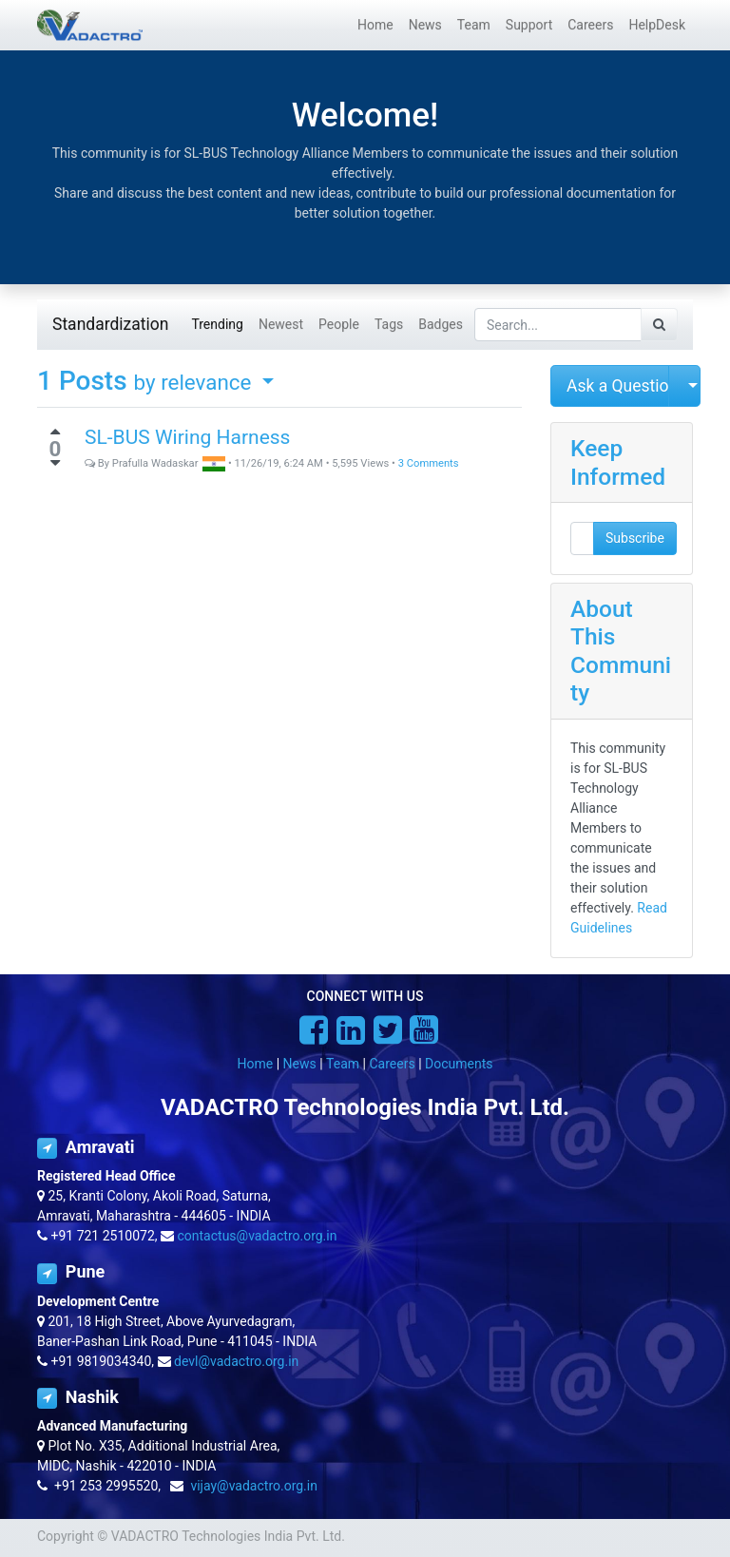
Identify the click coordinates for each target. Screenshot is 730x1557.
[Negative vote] (55, 462)
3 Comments (428, 463)
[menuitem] (375, 25)
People (338, 324)
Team (342, 1063)
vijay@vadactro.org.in (253, 1485)
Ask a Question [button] (618, 385)
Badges (440, 324)
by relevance (195, 382)
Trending (217, 324)
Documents (458, 1063)
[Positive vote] (55, 431)
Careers (391, 1063)
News (300, 1063)
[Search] (659, 324)
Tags (389, 324)
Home (256, 1063)
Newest (281, 324)
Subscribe (634, 538)
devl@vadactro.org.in (236, 1361)
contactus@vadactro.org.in (257, 1235)
